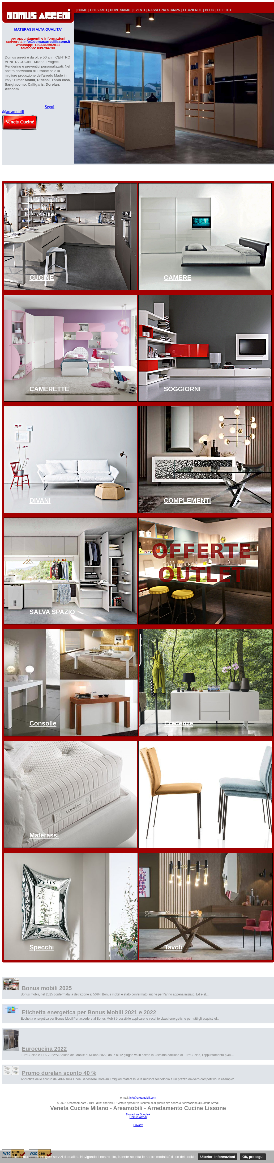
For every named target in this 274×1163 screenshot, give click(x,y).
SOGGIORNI (182, 389)
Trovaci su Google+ (138, 1114)
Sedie (172, 835)
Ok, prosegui (252, 1157)
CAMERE (177, 277)
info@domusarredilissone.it (46, 42)
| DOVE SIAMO (119, 10)
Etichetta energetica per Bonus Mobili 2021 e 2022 (89, 1012)
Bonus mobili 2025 (47, 988)
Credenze (178, 723)
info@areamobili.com (142, 1097)
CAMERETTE (49, 389)
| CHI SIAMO (97, 10)
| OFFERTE (224, 10)
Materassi (44, 835)
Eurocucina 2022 (44, 1049)
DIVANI (40, 500)
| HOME (81, 10)
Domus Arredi (138, 1117)
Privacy (138, 1125)
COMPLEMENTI (187, 500)
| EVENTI (138, 10)
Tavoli (173, 947)
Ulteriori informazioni (217, 1157)
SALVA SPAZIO (52, 611)
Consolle (42, 723)
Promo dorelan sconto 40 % (59, 1073)
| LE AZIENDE (191, 10)
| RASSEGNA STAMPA (163, 10)
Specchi (41, 947)
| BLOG (208, 10)
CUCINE (41, 277)
